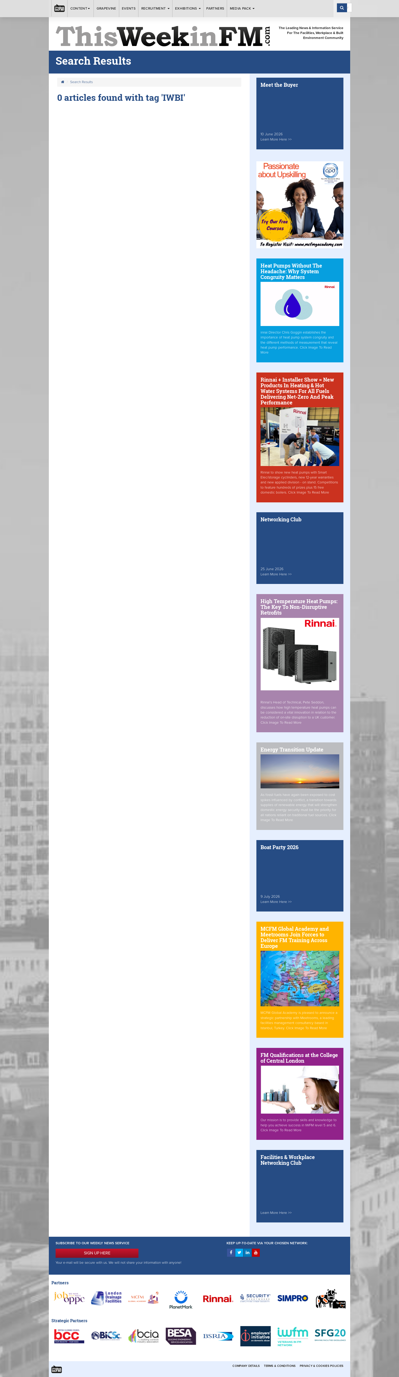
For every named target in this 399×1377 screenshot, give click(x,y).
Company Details (246, 1366)
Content (80, 8)
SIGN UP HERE (97, 1253)
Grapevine (106, 8)
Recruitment (155, 8)
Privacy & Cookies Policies (321, 1366)
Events (129, 8)
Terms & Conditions (280, 1366)
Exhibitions (188, 8)
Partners (215, 8)
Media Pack (242, 8)
